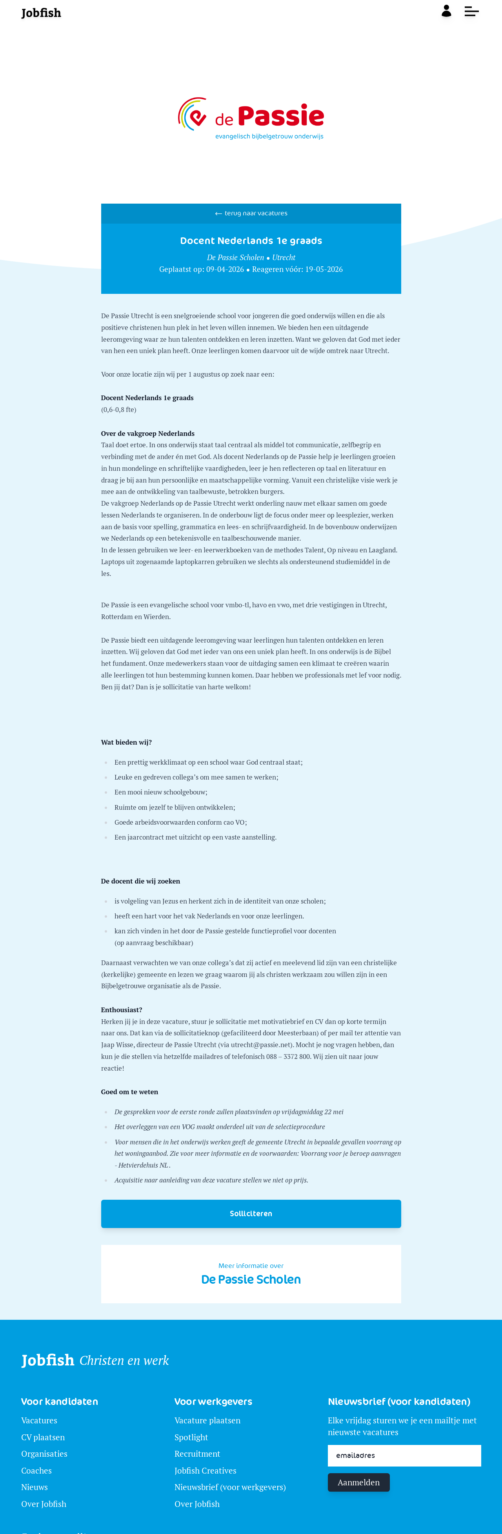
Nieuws (34, 1487)
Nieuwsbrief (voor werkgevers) (230, 1487)
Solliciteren (251, 1213)
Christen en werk (124, 1360)
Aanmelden (359, 1482)
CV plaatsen (43, 1437)
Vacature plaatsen (207, 1420)
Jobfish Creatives (205, 1470)
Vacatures (39, 1420)
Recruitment (197, 1453)
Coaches (36, 1470)
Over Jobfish (43, 1504)
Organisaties (44, 1453)
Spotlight (191, 1437)
